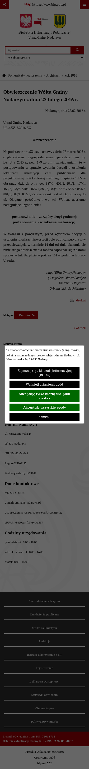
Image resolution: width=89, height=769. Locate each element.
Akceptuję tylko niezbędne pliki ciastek (44, 396)
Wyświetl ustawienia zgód (44, 384)
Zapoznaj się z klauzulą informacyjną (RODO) (45, 373)
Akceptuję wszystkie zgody (44, 407)
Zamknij (44, 417)
